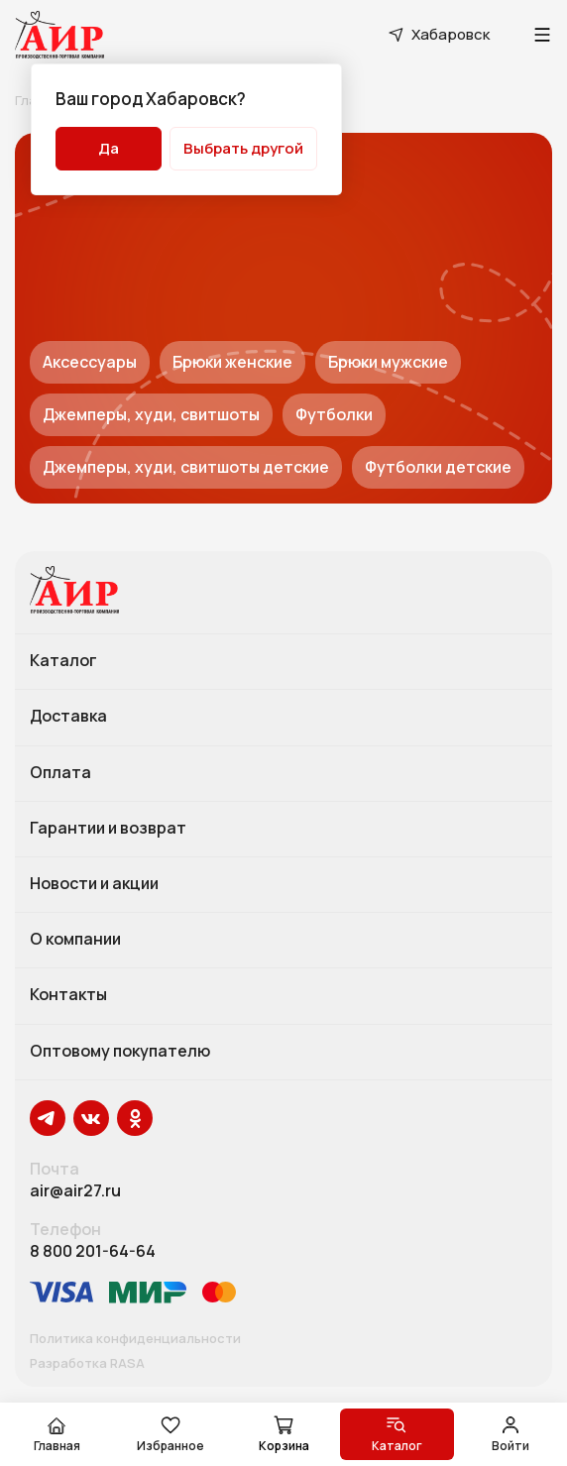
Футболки (334, 414)
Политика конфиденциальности (135, 1339)
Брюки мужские (388, 362)
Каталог (63, 661)
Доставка (68, 717)
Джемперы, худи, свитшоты (151, 414)
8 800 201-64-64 (93, 1251)
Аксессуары (90, 362)
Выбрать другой (243, 148)
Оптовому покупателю (120, 1052)
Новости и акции (94, 884)
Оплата (60, 773)
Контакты (68, 995)
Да (108, 148)
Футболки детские (438, 467)
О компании (75, 940)
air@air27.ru (75, 1191)
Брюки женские (232, 362)
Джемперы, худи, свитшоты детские (186, 467)
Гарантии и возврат (108, 829)
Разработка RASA (87, 1364)
